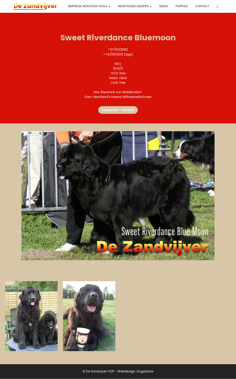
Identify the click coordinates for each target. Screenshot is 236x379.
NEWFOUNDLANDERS (133, 6)
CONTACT (202, 6)
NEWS (163, 6)
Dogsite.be (145, 371)
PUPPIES (182, 6)
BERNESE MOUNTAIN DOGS (87, 6)
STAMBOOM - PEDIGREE (118, 110)
